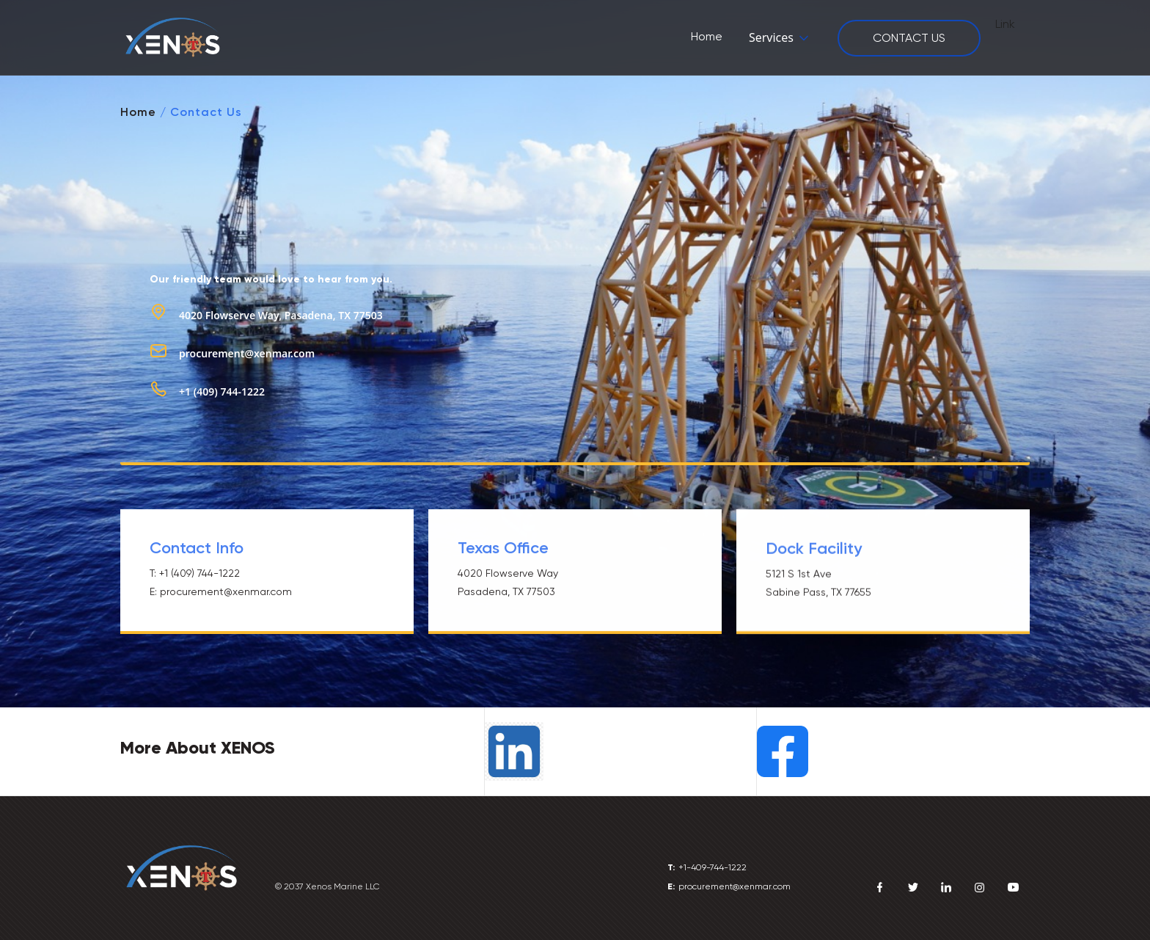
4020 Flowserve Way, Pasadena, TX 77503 (281, 315)
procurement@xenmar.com (247, 353)
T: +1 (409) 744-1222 (195, 573)
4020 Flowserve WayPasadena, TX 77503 (508, 583)
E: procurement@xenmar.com (221, 591)
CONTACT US (909, 38)
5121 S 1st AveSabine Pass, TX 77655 (818, 584)
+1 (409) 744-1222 (222, 391)
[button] (780, 38)
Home (138, 112)
